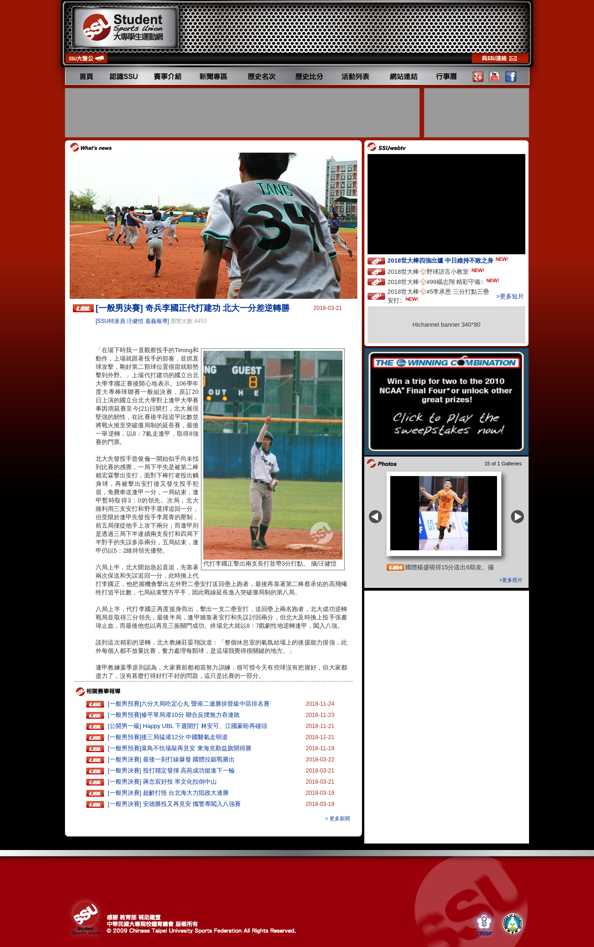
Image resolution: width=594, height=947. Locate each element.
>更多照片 (511, 580)
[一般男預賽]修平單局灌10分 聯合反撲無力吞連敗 (174, 714)
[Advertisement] (243, 113)
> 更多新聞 (337, 818)
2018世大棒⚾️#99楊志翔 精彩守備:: (444, 281)
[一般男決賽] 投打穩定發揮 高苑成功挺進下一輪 (171, 770)
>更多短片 (510, 296)
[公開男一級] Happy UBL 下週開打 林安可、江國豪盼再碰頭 (187, 725)
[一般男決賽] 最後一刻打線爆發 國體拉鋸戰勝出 (171, 759)
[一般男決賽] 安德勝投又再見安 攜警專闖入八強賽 (174, 803)
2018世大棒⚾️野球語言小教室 (436, 271)
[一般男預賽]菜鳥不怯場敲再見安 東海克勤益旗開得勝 (180, 748)
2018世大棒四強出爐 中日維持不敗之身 (448, 260)
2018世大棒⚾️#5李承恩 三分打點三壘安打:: (438, 296)
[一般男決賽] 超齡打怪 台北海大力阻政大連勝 (168, 792)
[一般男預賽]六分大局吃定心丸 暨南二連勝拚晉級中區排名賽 (189, 703)
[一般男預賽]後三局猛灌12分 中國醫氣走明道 (168, 737)
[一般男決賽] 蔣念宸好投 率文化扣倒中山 (162, 781)
